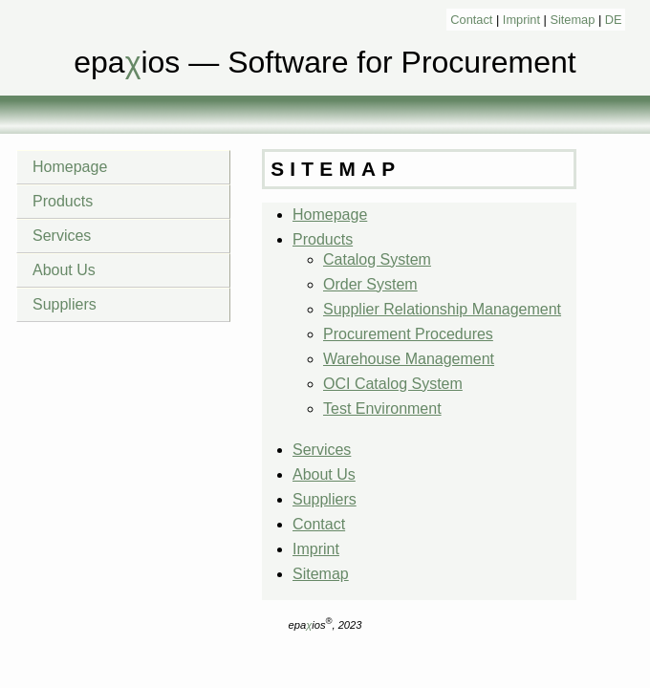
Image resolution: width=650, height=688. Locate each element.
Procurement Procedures (408, 334)
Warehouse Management (408, 359)
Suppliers (64, 304)
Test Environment (382, 408)
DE (613, 19)
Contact (471, 19)
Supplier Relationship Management (442, 309)
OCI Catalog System (393, 384)
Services (61, 235)
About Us (64, 270)
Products (62, 201)
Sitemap (572, 19)
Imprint (521, 19)
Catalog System (377, 259)
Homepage (69, 167)
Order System (370, 284)
